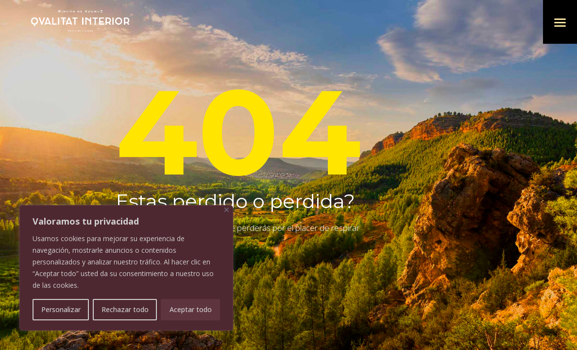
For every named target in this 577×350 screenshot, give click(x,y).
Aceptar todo (191, 309)
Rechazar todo (125, 309)
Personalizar (61, 309)
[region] (126, 268)
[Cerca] (226, 210)
